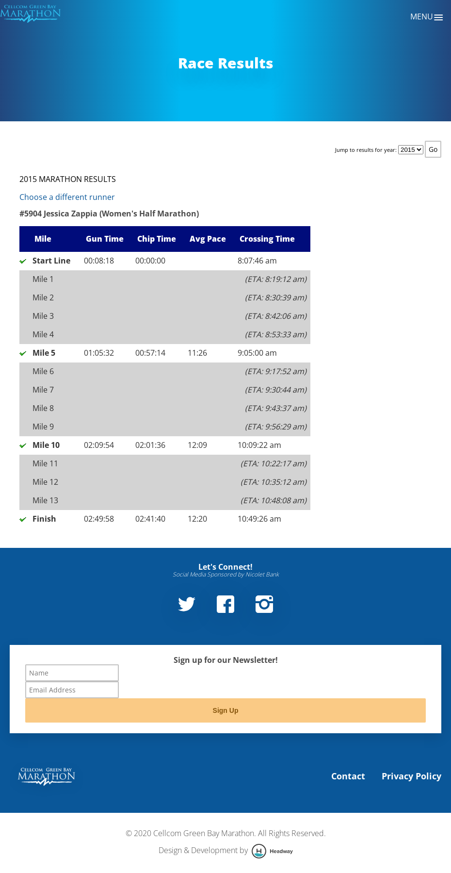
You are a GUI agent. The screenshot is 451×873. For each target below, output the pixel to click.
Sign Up (226, 710)
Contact (348, 776)
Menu (427, 17)
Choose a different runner (67, 197)
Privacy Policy (411, 776)
